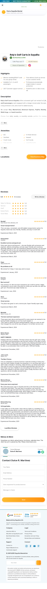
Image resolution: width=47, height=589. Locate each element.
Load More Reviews (10, 428)
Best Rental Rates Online (12, 536)
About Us (8, 538)
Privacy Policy (28, 533)
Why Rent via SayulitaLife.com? (14, 533)
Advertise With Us (11, 531)
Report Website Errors (12, 547)
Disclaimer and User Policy (32, 536)
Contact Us (9, 545)
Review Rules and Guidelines (32, 538)
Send (23, 500)
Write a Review (38, 197)
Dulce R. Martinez (16, 451)
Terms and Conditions (30, 531)
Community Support (11, 550)
